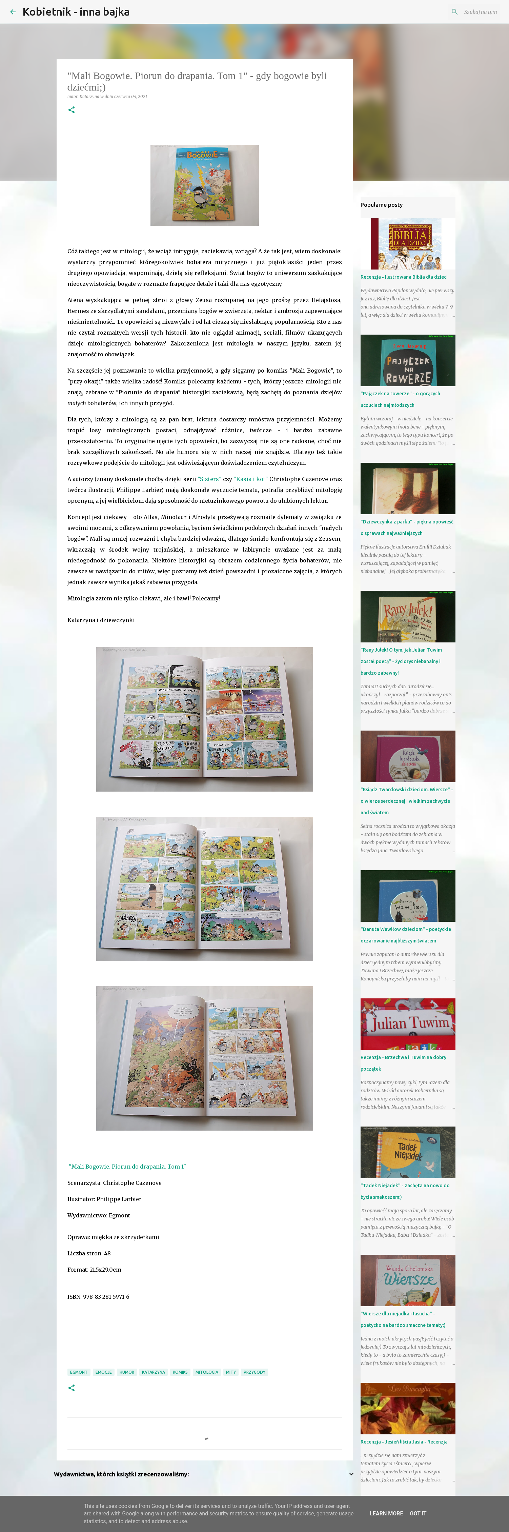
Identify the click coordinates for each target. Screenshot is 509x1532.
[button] (71, 110)
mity (231, 1372)
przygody (254, 1372)
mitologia (207, 1372)
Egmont (79, 1372)
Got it (418, 1513)
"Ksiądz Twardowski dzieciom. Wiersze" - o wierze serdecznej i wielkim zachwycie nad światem (407, 801)
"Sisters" (210, 479)
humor (127, 1372)
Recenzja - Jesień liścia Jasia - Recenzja (404, 1442)
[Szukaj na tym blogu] (464, 12)
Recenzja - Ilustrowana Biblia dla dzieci (404, 277)
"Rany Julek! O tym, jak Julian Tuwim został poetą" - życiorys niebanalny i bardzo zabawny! (401, 661)
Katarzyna (153, 1372)
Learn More (386, 1513)
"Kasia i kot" (250, 479)
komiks (180, 1372)
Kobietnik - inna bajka (76, 11)
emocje (104, 1372)
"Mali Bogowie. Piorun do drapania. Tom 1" (127, 1166)
